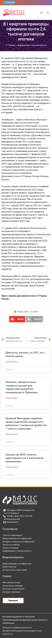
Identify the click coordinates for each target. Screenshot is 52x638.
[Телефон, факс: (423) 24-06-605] (26, 516)
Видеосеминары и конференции (16, 538)
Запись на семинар (11, 545)
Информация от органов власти (31, 45)
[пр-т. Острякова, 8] (26, 513)
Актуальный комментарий (14, 570)
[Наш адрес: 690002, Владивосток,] (26, 510)
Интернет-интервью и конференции (18, 541)
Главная (11, 45)
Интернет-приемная (11, 592)
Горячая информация (12, 535)
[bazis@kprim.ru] (26, 522)
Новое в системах (10, 548)
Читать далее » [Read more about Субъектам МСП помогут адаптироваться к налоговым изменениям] (12, 467)
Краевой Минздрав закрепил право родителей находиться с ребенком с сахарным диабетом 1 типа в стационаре (26, 423)
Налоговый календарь (12, 586)
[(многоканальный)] (26, 519)
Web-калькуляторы (11, 582)
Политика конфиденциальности (17, 627)
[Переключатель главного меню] (41, 12)
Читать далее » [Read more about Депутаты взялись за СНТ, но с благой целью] (12, 362)
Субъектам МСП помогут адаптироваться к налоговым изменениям (24, 458)
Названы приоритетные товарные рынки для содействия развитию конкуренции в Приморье (22, 387)
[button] (48, 12)
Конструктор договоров (13, 589)
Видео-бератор (9, 567)
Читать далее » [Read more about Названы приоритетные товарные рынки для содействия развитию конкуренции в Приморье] (12, 398)
